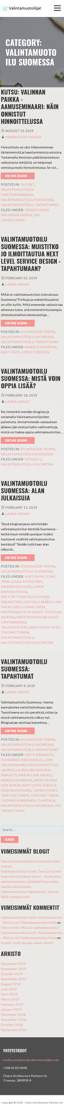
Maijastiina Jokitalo (20, 602)
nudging (23, 790)
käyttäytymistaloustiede (25, 597)
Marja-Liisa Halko (35, 775)
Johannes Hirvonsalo (21, 760)
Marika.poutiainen (23, 137)
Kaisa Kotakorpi (27, 581)
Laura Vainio (17, 284)
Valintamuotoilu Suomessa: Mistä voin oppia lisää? (30, 378)
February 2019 (12, 1004)
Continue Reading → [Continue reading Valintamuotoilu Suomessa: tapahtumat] (18, 731)
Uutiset (27, 184)
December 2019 (13, 964)
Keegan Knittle (42, 765)
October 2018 (12, 1025)
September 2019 (14, 979)
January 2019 (11, 1009)
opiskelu (33, 459)
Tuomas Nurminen (18, 800)
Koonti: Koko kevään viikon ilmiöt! (27, 943)
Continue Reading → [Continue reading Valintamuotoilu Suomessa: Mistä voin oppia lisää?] (18, 440)
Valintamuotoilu (17, 637)
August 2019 (11, 984)
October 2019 (12, 974)
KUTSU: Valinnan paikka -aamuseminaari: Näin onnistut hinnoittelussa (30, 106)
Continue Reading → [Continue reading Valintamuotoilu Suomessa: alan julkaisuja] (18, 558)
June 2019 (9, 989)
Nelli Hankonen (29, 607)
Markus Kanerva (40, 347)
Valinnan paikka (16, 215)
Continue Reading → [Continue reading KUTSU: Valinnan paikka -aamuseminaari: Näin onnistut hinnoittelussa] (18, 176)
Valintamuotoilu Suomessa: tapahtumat (24, 668)
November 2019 (13, 969)
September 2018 (14, 1030)
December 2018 (13, 1014)
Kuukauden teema (37, 332)
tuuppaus (46, 800)
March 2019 (10, 999)
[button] (58, 8)
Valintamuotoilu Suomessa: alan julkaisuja (24, 490)
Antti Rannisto (39, 755)
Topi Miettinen (15, 632)
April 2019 (9, 994)
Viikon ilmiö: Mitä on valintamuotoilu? (30, 927)
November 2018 (13, 1019)
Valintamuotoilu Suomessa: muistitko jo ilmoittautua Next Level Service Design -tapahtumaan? (31, 253)
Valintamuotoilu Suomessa (27, 200)
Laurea (7, 770)
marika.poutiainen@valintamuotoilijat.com (31, 1060)
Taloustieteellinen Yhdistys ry (30, 627)
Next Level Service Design (25, 352)
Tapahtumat (36, 210)
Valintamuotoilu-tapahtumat (30, 205)
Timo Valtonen (15, 795)
